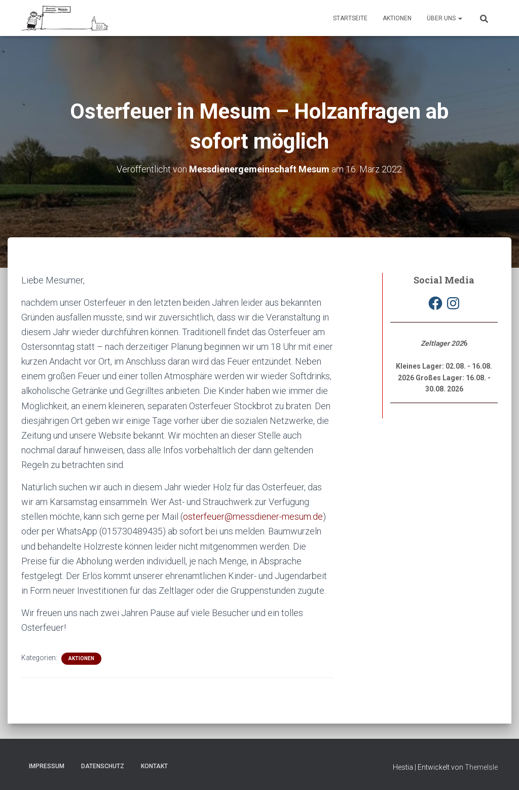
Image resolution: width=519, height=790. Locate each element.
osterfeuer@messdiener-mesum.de (253, 516)
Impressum (46, 766)
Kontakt (154, 766)
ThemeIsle (481, 767)
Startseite (350, 18)
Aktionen (397, 18)
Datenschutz (102, 766)
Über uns (444, 18)
